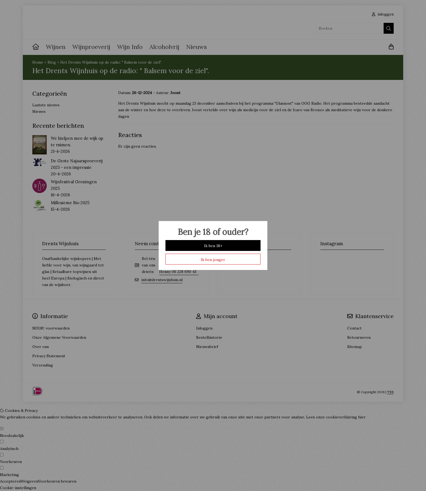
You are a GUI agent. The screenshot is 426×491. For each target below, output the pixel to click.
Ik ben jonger (213, 259)
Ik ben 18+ (213, 245)
